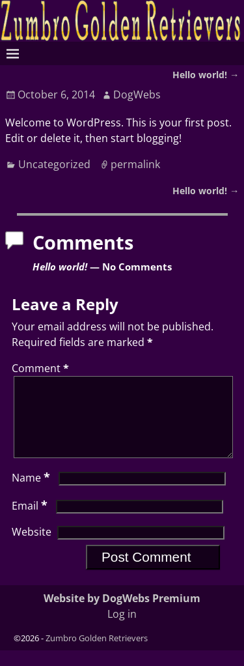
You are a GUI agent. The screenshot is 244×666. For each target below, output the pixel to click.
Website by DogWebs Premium (122, 614)
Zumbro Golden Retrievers (97, 653)
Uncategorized (54, 164)
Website (31, 547)
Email (31, 521)
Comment (42, 368)
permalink (135, 164)
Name (32, 493)
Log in (122, 629)
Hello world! (205, 74)
